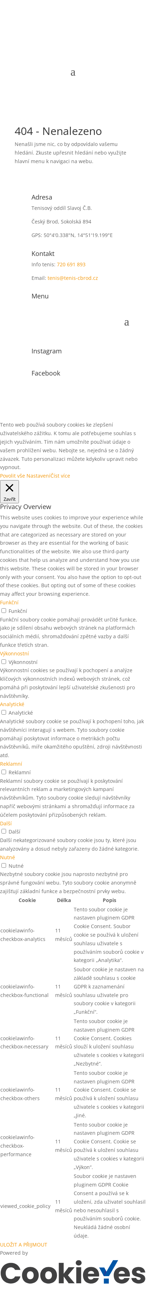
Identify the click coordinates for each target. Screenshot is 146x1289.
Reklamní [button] (11, 763)
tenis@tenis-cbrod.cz (73, 278)
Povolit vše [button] (12, 475)
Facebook (45, 373)
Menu (40, 296)
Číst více (60, 475)
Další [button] (6, 823)
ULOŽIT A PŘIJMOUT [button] (23, 1244)
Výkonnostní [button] (14, 653)
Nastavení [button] (38, 475)
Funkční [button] (9, 602)
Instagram (46, 351)
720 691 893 (71, 264)
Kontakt (42, 253)
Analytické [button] (12, 704)
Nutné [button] (7, 857)
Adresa (41, 197)
